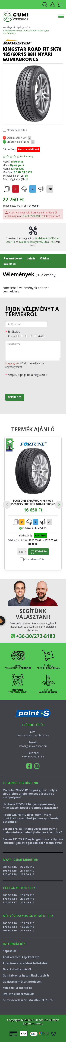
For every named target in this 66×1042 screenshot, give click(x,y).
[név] (26, 324)
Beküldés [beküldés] (14, 397)
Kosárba (38, 551)
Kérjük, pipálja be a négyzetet (27, 375)
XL (28, 141)
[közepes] (26, 336)
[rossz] (17, 336)
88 (26, 175)
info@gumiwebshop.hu (33, 746)
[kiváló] (35, 336)
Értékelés (14, 331)
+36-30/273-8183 (31, 216)
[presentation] (32, 384)
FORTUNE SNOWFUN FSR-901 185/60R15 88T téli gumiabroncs (33, 502)
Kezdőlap (7, 27)
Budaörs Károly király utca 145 (36, 241)
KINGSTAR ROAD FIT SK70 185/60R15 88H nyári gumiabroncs (26, 31)
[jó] (31, 336)
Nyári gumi (22, 27)
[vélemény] (33, 351)
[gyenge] (22, 336)
